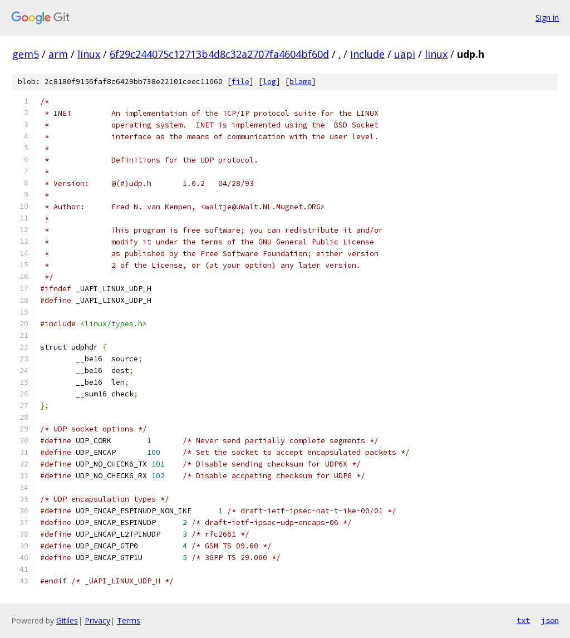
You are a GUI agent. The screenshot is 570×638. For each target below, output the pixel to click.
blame (300, 81)
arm (58, 54)
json (550, 620)
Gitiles (67, 620)
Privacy (97, 620)
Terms (128, 620)
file (240, 81)
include (367, 54)
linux (88, 54)
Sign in (547, 17)
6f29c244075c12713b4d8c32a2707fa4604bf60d (219, 54)
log (269, 81)
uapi (404, 54)
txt (523, 620)
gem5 (25, 54)
